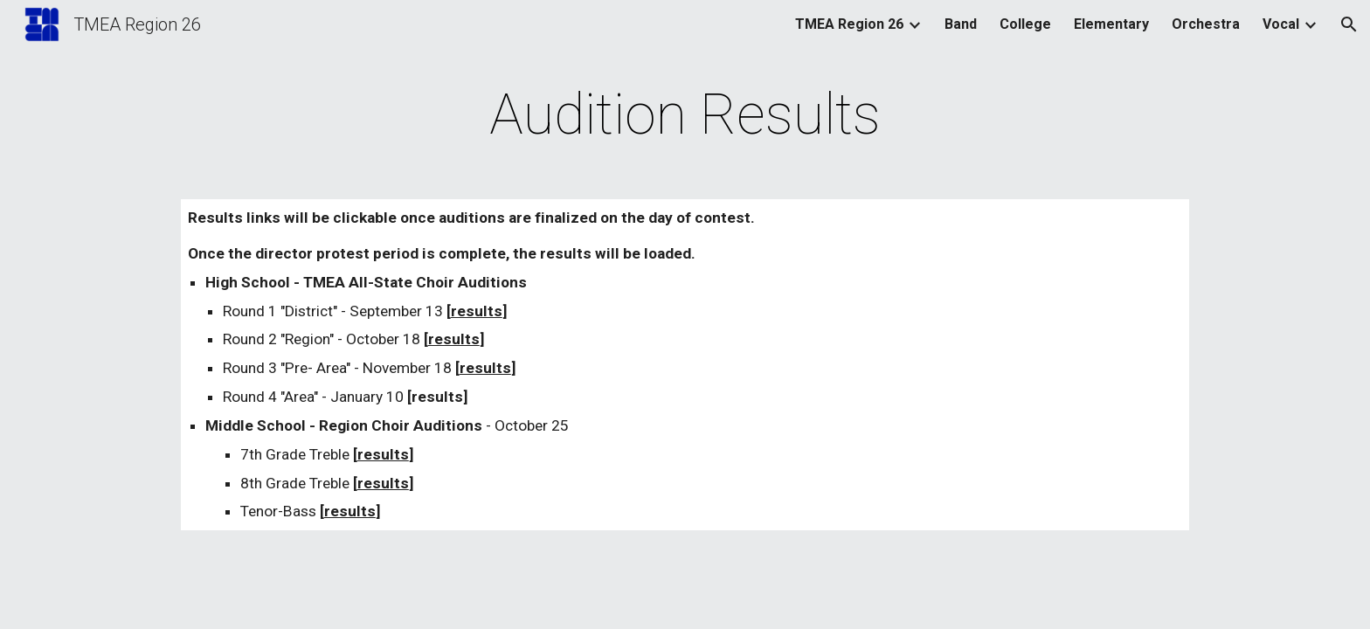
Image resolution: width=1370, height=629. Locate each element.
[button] (1349, 24)
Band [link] (960, 24)
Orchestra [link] (1206, 24)
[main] (685, 115)
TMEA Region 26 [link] (849, 24)
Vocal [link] (1281, 24)
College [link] (1025, 24)
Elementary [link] (1111, 24)
